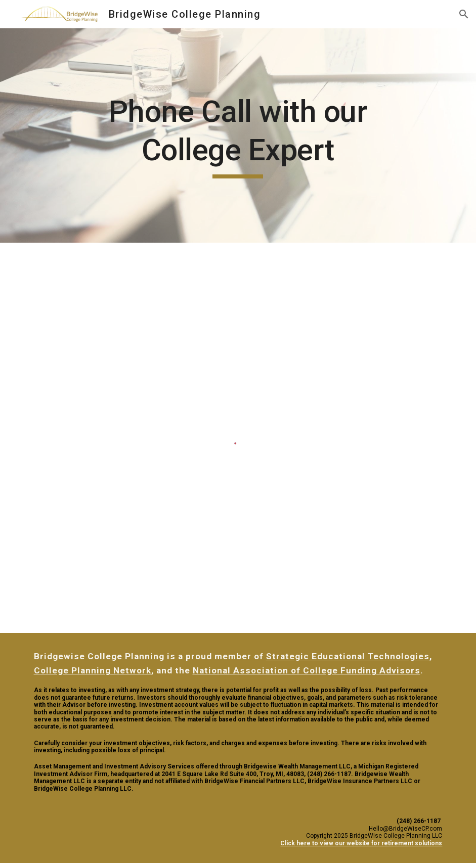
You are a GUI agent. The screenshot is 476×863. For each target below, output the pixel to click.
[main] (238, 135)
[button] (464, 14)
